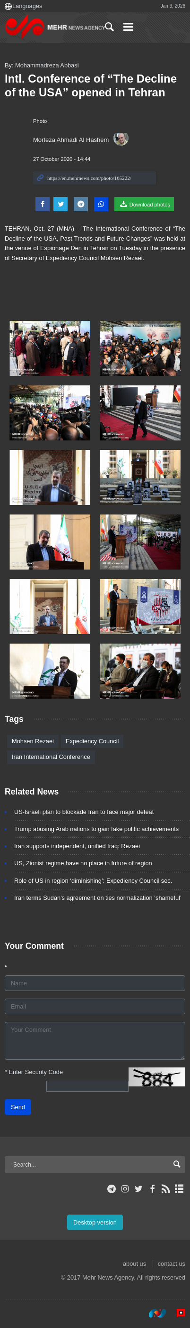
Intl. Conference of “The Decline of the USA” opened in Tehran (91, 85)
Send (18, 1107)
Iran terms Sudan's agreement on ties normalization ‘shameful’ (97, 897)
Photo (40, 121)
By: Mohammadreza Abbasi (41, 65)
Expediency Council (92, 741)
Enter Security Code (34, 1071)
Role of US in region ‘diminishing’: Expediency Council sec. (93, 880)
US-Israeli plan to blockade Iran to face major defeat (84, 811)
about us (134, 1263)
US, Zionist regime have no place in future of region (83, 863)
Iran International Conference (51, 756)
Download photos (144, 204)
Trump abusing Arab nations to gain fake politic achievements (96, 828)
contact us (171, 1263)
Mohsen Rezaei (33, 741)
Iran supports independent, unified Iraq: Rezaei (77, 846)
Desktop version (95, 1222)
